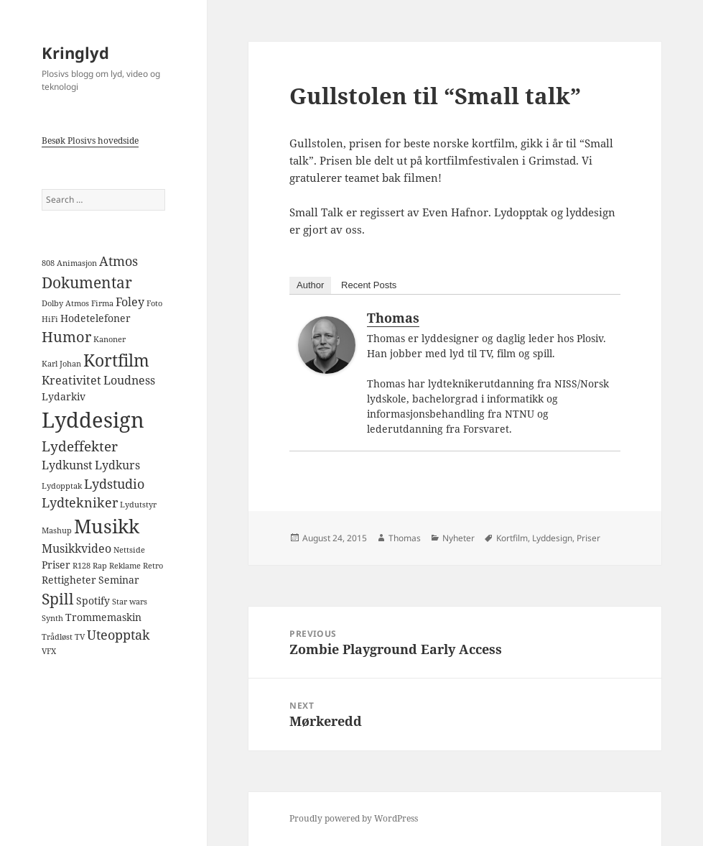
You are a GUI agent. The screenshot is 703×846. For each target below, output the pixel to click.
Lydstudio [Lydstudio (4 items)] (114, 483)
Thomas (393, 317)
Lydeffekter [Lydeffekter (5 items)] (80, 446)
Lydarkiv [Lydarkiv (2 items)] (63, 396)
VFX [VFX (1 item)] (49, 651)
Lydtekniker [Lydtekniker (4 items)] (80, 502)
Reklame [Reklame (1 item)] (125, 566)
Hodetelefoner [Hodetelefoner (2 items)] (95, 318)
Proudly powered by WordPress (353, 818)
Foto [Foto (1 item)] (154, 303)
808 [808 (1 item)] (48, 263)
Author (310, 285)
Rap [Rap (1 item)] (100, 566)
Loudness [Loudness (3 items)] (129, 380)
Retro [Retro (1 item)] (153, 566)
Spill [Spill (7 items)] (58, 598)
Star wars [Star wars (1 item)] (129, 602)
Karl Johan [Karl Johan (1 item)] (61, 364)
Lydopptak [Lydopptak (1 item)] (62, 486)
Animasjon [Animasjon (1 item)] (77, 263)
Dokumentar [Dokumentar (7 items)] (87, 282)
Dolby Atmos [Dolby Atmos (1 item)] (65, 303)
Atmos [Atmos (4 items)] (118, 261)
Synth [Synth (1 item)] (52, 618)
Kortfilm (512, 538)
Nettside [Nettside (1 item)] (129, 550)
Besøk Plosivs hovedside (90, 140)
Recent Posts (368, 285)
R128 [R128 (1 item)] (81, 566)
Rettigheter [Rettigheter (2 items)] (69, 580)
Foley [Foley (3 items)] (130, 302)
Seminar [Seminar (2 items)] (118, 580)
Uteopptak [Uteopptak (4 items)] (118, 634)
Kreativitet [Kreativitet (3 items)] (71, 380)
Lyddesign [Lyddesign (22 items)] (93, 419)
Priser (588, 538)
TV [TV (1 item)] (80, 637)
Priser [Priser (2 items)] (56, 564)
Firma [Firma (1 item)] (102, 303)
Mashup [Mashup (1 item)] (57, 530)
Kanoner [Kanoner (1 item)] (109, 339)
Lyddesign (552, 538)
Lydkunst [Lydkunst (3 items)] (67, 465)
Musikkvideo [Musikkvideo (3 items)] (76, 548)
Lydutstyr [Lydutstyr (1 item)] (138, 505)
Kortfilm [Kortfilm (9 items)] (116, 360)
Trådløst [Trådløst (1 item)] (57, 637)
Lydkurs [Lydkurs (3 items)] (117, 465)
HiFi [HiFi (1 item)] (50, 319)
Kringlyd (75, 52)
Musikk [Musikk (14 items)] (106, 526)
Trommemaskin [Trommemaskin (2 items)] (103, 617)
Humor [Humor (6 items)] (66, 336)
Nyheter (458, 538)
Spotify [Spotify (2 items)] (93, 600)
